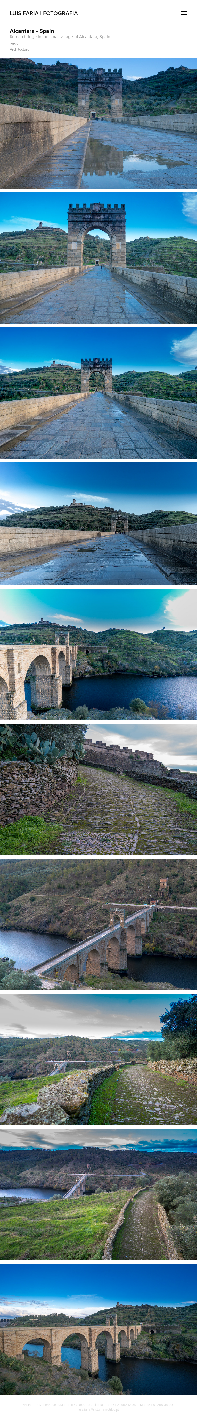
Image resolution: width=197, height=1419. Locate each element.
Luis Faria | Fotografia (44, 13)
